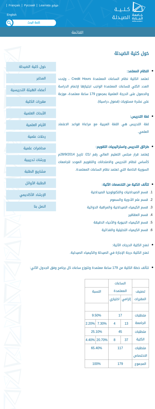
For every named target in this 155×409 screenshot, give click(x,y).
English (11, 15)
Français (14, 5)
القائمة (77, 32)
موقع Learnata (48, 5)
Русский (29, 5)
